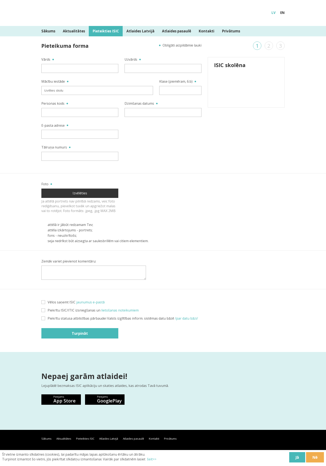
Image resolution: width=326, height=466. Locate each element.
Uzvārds (131, 59)
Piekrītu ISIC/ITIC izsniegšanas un (90, 310)
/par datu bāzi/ (186, 318)
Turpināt (80, 333)
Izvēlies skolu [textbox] (53, 90)
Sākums (48, 31)
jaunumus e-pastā (90, 302)
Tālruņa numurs (54, 147)
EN (282, 12)
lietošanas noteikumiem (120, 310)
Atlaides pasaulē (176, 31)
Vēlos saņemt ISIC (73, 302)
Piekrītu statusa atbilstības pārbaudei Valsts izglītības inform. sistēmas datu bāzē (119, 318)
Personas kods (52, 103)
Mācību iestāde (53, 81)
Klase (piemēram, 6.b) (176, 81)
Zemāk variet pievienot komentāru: (68, 261)
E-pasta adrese (53, 125)
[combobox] (97, 90)
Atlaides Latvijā (140, 31)
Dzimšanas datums (139, 103)
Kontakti (206, 31)
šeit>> (151, 459)
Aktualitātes (74, 31)
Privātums (231, 31)
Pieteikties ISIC (106, 31)
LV (273, 12)
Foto (44, 184)
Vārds (45, 59)
